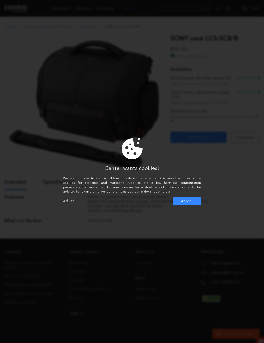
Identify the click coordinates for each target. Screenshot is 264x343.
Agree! (187, 201)
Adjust (68, 201)
